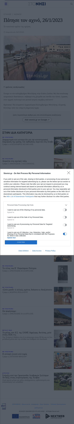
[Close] (69, 173)
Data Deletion (24, 251)
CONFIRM (21, 242)
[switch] (65, 210)
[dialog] (37, 212)
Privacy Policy (50, 251)
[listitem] (37, 205)
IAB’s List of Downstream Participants (20, 196)
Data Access (36, 251)
